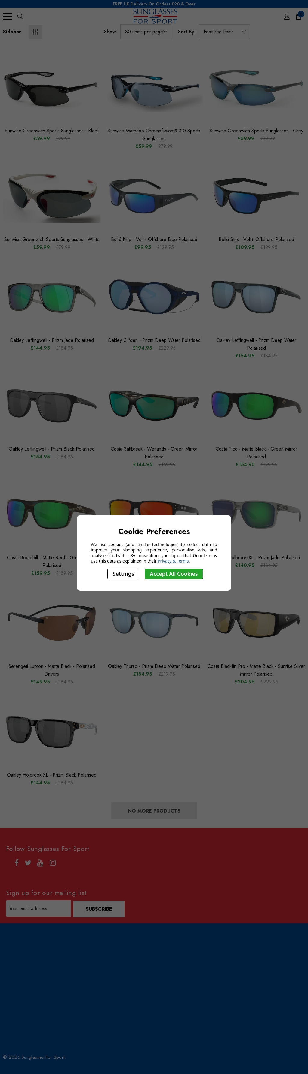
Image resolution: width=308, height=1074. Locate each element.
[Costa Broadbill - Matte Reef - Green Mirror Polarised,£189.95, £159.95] (51, 514)
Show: (110, 31)
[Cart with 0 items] (297, 16)
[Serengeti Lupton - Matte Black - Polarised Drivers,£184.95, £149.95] (51, 623)
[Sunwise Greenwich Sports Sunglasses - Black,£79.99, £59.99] (51, 87)
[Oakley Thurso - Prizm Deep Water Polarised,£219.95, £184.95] (154, 623)
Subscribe (99, 908)
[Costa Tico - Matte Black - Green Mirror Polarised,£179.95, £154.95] (256, 406)
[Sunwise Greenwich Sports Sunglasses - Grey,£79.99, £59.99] (256, 87)
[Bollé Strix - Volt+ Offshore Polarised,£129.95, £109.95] (256, 196)
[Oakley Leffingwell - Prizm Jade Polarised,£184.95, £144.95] (51, 297)
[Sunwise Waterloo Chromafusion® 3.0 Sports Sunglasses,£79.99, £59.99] (154, 87)
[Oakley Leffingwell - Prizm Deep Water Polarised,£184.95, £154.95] (256, 297)
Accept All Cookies (174, 573)
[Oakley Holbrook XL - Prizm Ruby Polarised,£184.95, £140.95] (154, 514)
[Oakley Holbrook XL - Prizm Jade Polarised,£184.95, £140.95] (256, 514)
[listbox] (224, 31)
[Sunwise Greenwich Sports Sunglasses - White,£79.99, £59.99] (51, 196)
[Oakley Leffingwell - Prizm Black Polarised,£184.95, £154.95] (51, 406)
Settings (123, 573)
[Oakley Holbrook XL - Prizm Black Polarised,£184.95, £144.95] (51, 731)
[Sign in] (286, 16)
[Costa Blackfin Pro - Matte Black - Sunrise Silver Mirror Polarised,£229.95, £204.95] (256, 623)
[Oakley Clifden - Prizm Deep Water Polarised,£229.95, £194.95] (154, 297)
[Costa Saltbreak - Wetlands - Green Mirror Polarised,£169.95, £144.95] (154, 406)
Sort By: (187, 31)
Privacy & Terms (173, 561)
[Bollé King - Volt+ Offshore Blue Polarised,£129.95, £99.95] (154, 196)
